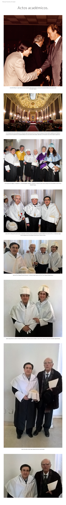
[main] (33, 7)
